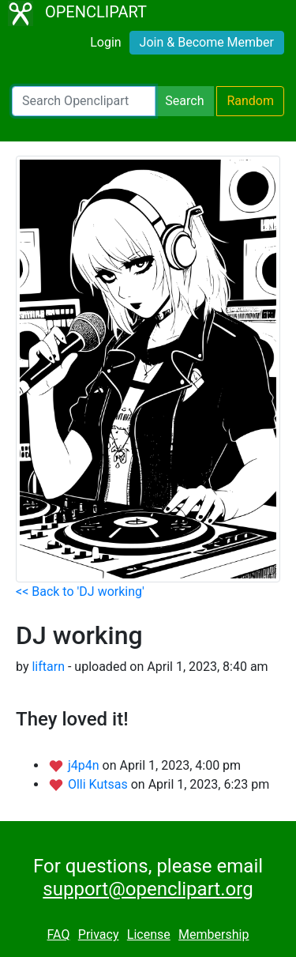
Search (184, 100)
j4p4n (85, 765)
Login (105, 42)
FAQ (58, 934)
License (148, 934)
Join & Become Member (207, 42)
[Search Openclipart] (83, 101)
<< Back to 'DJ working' (80, 591)
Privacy (98, 934)
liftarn (48, 666)
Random (250, 100)
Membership (213, 934)
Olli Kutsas (99, 784)
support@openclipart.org (148, 889)
